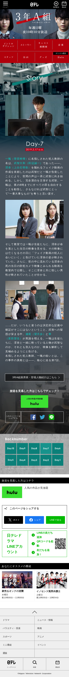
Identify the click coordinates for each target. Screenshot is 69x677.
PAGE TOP (34, 612)
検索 (34, 664)
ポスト (13, 520)
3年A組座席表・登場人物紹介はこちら (34, 377)
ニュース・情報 (45, 620)
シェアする (33, 417)
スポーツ (7, 636)
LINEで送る (51, 417)
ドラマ (6, 620)
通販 (5, 653)
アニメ (40, 636)
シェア (34, 520)
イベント (41, 645)
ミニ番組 (7, 645)
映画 (39, 628)
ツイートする (42, 417)
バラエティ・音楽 (11, 628)
